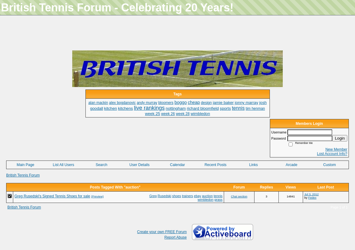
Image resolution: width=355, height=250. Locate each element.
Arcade (291, 165)
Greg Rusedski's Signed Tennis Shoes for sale (52, 196)
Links (253, 165)
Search (101, 165)
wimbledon (206, 199)
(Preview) (97, 196)
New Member (336, 149)
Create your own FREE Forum (162, 232)
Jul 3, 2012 (311, 194)
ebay (197, 196)
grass (219, 199)
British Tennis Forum (23, 175)
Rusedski (164, 196)
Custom (329, 165)
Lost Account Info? (332, 154)
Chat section (239, 196)
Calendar (177, 165)
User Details (139, 165)
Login (340, 138)
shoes (176, 196)
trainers (187, 196)
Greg (153, 196)
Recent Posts (215, 165)
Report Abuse (175, 237)
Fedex (312, 197)
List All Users (63, 165)
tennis (218, 196)
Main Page (25, 165)
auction (207, 196)
